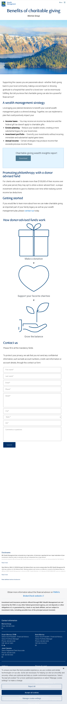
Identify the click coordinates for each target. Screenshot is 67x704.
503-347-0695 (9, 643)
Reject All (31, 686)
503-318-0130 (42, 643)
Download (23, 158)
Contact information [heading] (9, 620)
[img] (33, 47)
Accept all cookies (32, 692)
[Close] (63, 668)
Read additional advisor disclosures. (11, 579)
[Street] (32, 400)
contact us (29, 210)
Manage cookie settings (32, 698)
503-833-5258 (44, 641)
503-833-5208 (11, 641)
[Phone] (32, 389)
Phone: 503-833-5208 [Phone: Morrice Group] (8, 626)
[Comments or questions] (32, 434)
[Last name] (32, 376)
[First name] (32, 370)
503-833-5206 (11, 653)
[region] (33, 685)
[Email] (32, 383)
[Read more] (5, 562)
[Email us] (2, 628)
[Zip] (32, 423)
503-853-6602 (9, 655)
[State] (32, 417)
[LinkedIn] (5, 645)
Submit (9, 445)
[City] (32, 411)
